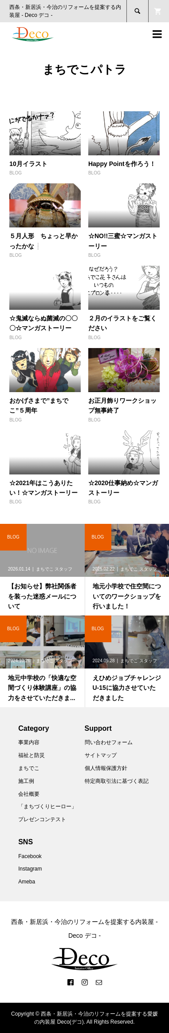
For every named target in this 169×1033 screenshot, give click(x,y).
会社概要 (28, 794)
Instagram (30, 869)
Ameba (26, 882)
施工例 (26, 781)
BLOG (15, 172)
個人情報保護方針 (106, 768)
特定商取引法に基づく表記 (117, 781)
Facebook (30, 856)
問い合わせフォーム (109, 742)
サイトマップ (101, 755)
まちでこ (28, 768)
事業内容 (28, 742)
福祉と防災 (31, 755)
